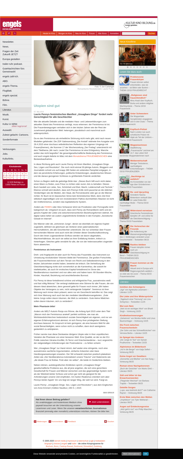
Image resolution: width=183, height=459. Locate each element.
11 (8, 177)
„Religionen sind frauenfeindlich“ (138, 96)
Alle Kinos (102, 33)
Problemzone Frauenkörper (137, 78)
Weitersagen (42, 421)
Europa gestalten (11, 59)
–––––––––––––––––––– (15, 144)
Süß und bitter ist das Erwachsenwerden (130, 376)
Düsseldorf (88, 446)
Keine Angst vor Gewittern (133, 356)
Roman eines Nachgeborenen (134, 366)
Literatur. (7, 109)
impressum (72, 441)
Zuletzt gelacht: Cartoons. (16, 135)
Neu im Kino (80, 33)
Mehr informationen (131, 454)
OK (145, 454)
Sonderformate (10, 139)
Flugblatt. (7, 90)
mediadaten (100, 441)
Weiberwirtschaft (138, 160)
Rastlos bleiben (138, 244)
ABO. (5, 81)
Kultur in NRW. (10, 124)
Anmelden (114, 33)
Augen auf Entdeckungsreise (134, 406)
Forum (92, 33)
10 (5, 177)
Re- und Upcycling (139, 192)
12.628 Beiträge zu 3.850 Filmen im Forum (15, 183)
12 (12, 177)
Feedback (72, 421)
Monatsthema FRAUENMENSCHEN (90, 156)
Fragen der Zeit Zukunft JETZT (17, 53)
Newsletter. (8, 42)
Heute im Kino (49, 33)
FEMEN (48, 207)
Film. (5, 105)
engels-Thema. (10, 86)
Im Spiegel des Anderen (132, 337)
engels (64, 443)
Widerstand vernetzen (141, 210)
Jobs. (5, 154)
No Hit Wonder (126, 64)
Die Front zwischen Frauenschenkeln (129, 326)
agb (92, 441)
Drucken (110, 421)
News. (6, 46)
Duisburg (98, 446)
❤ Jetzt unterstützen (99, 402)
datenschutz (83, 441)
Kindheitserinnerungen (131, 315)
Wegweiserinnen (138, 145)
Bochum (49, 446)
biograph (48, 443)
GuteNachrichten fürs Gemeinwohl (13, 70)
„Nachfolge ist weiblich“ (137, 177)
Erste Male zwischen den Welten (136, 397)
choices (57, 443)
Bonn (56, 446)
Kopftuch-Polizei (138, 129)
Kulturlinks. (8, 158)
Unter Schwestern (139, 113)
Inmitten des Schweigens (132, 287)
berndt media (60, 441)
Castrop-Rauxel (66, 446)
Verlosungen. (9, 149)
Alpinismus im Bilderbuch (133, 347)
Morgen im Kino (65, 33)
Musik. (6, 114)
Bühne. (6, 100)
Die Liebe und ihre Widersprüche (136, 296)
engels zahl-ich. (11, 76)
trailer (74, 443)
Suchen (151, 33)
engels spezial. (10, 95)
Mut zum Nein (127, 306)
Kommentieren (57, 421)
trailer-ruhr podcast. (13, 64)
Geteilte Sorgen (127, 387)
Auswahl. (7, 130)
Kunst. (6, 119)
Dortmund (78, 446)
